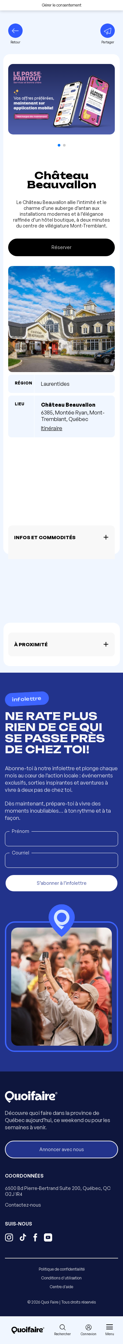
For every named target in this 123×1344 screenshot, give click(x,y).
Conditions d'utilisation (61, 1277)
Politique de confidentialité (62, 1269)
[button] (59, 145)
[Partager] (107, 33)
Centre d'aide (61, 1286)
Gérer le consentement (61, 5)
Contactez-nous (23, 1205)
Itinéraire (51, 428)
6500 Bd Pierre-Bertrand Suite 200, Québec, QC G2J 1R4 (58, 1191)
